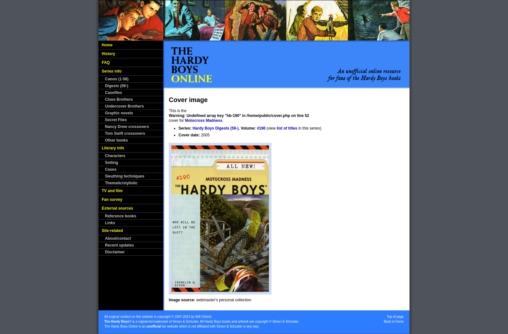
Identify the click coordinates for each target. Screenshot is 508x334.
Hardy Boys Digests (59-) (215, 128)
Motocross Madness (203, 120)
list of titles (287, 128)
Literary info (113, 148)
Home (107, 45)
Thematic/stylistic (121, 183)
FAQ (106, 62)
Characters (115, 156)
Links (110, 223)
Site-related (112, 230)
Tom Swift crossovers (125, 133)
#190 (261, 128)
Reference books (120, 216)
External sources (117, 208)
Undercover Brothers (124, 106)
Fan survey (112, 199)
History (108, 54)
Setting (111, 162)
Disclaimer (115, 252)
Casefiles (113, 92)
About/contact (118, 238)
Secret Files (116, 120)
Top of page (395, 316)
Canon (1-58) (117, 79)
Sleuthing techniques (124, 176)
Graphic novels (119, 113)
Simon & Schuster (185, 321)
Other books (116, 140)
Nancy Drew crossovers (127, 126)
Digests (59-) (116, 86)
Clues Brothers (119, 99)
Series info (111, 71)
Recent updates (119, 245)
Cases (110, 169)
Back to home (394, 321)
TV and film (112, 191)
